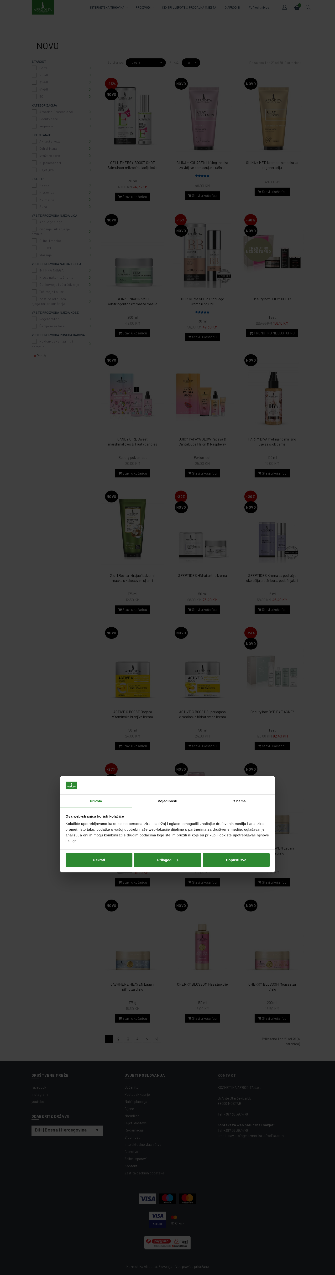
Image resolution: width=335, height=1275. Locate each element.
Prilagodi (167, 673)
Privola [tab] (96, 614)
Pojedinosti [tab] (167, 614)
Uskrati (99, 673)
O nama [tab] (239, 614)
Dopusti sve (236, 673)
